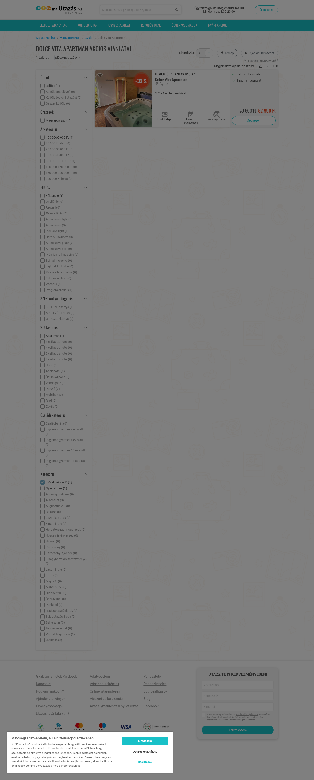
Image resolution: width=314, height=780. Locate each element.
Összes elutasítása (145, 751)
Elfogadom (145, 740)
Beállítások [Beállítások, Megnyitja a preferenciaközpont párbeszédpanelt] (145, 762)
